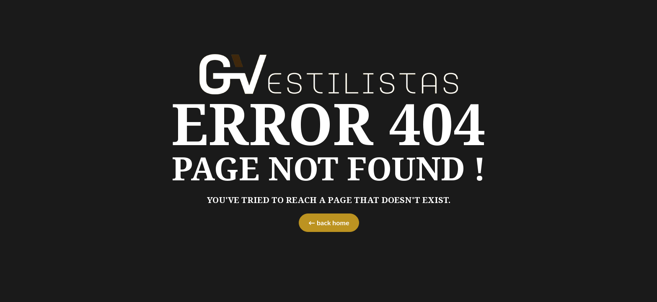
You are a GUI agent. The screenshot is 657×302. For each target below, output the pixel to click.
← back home (328, 222)
